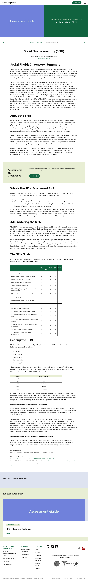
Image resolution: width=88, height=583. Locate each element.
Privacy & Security (38, 559)
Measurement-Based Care (25, 550)
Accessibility (56, 578)
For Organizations (8, 558)
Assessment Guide (13, 524)
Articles (39, 42)
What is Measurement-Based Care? (9, 553)
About (37, 549)
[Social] (48, 546)
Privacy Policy (68, 578)
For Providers (7, 564)
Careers (37, 552)
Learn (32, 42)
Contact (38, 555)
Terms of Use (81, 578)
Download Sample (44, 58)
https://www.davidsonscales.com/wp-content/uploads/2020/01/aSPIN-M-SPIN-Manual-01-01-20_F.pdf (32, 458)
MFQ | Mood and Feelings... (19, 529)
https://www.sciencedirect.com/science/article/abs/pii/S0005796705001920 (26, 465)
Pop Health (24, 557)
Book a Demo (37, 564)
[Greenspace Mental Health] (79, 548)
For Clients (6, 561)
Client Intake (25, 554)
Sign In (37, 568)
